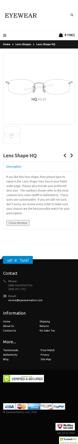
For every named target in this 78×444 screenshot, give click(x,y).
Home (6, 44)
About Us (8, 325)
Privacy (45, 354)
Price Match (48, 350)
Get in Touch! (18, 260)
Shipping (45, 321)
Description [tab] (13, 166)
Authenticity (10, 354)
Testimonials (10, 350)
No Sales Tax (47, 330)
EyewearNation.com (18, 412)
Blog (5, 359)
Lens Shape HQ (45, 44)
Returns (44, 325)
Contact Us (9, 330)
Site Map (46, 359)
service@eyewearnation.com (25, 300)
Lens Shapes (23, 44)
